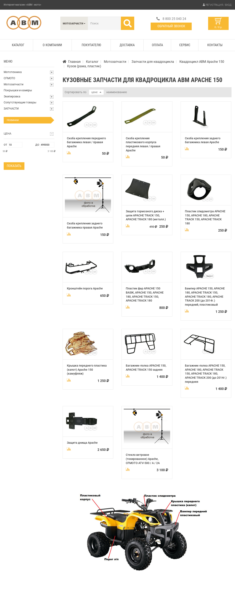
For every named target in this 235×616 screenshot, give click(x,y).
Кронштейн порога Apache (85, 288)
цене (96, 92)
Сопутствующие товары (20, 102)
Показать (14, 166)
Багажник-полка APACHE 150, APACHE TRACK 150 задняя (146, 367)
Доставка (127, 45)
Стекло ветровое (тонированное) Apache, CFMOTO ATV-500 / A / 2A (143, 458)
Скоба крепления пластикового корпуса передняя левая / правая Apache (143, 144)
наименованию (116, 92)
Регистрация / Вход (219, 5)
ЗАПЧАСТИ (11, 108)
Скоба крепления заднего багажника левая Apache (202, 140)
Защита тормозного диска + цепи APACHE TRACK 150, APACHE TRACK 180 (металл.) (146, 215)
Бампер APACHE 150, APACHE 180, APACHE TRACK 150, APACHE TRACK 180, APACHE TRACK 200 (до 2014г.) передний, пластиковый (205, 296)
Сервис (184, 45)
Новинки (13, 120)
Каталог (18, 45)
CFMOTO (9, 78)
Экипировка (12, 96)
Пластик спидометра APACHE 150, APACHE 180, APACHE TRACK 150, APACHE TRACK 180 (205, 217)
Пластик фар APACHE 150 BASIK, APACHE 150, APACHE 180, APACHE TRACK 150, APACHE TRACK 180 (145, 294)
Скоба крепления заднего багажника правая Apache (85, 225)
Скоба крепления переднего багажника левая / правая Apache (86, 142)
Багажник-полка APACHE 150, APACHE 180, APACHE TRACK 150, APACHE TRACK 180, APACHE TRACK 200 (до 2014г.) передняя (206, 373)
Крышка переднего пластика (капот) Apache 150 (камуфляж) (87, 369)
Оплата (157, 45)
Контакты (214, 45)
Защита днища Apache (82, 442)
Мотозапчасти (13, 84)
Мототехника (13, 72)
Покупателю (91, 45)
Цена (7, 133)
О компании (52, 45)
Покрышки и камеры (18, 90)
